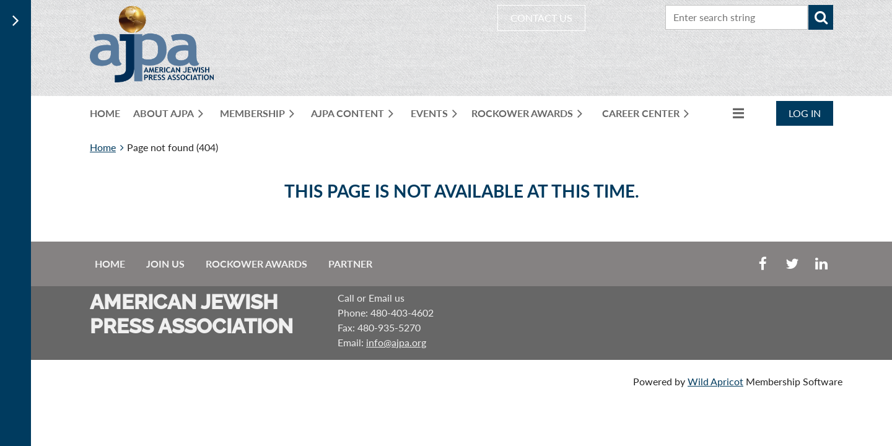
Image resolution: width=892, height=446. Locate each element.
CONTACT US (541, 18)
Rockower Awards (256, 263)
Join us (165, 263)
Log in (805, 113)
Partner (350, 263)
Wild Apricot (715, 381)
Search (820, 17)
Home (103, 147)
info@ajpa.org (396, 342)
